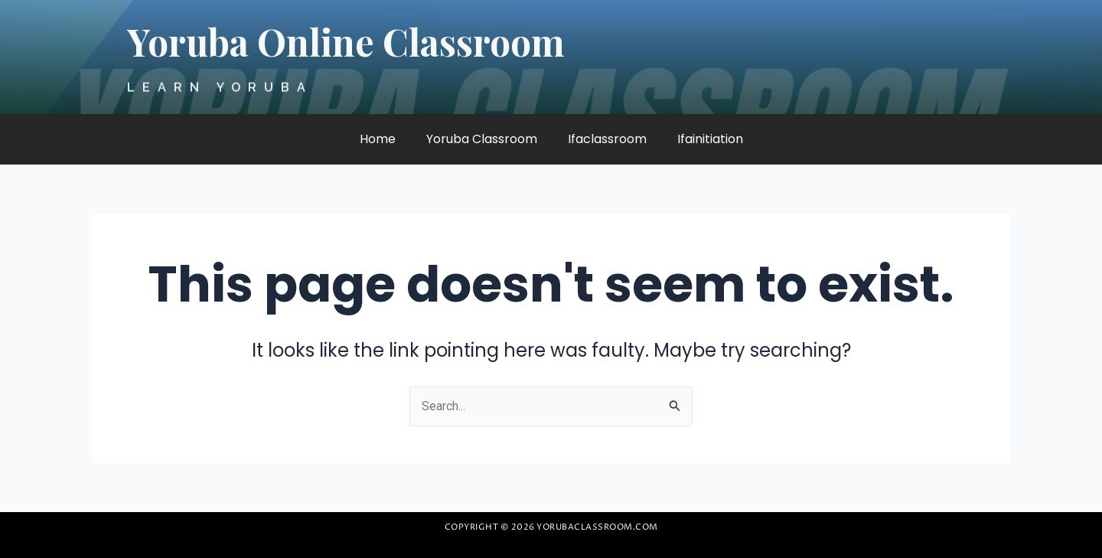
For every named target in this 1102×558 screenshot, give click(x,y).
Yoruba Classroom (481, 139)
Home (378, 139)
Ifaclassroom (607, 139)
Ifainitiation (710, 139)
